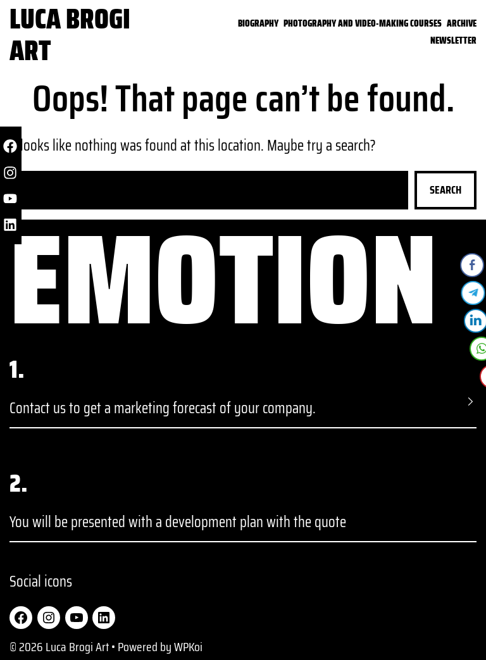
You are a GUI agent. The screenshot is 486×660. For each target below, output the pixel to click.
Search (445, 190)
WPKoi (188, 647)
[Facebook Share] (473, 265)
